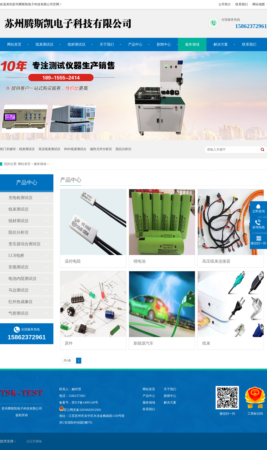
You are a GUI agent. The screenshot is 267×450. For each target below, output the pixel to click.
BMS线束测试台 (75, 149)
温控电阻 (73, 261)
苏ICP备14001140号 (85, 402)
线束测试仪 (44, 44)
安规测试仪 (18, 267)
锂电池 (140, 261)
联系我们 (241, 4)
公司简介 (224, 4)
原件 (69, 343)
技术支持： (8, 441)
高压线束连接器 (216, 261)
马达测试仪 (18, 290)
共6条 (67, 360)
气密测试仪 (18, 313)
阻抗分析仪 (123, 149)
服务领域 (40, 164)
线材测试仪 (76, 44)
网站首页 (14, 44)
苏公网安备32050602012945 (82, 410)
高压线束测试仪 (49, 149)
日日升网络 (34, 441)
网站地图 (258, 4)
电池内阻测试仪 (22, 278)
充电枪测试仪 (20, 197)
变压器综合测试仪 (24, 244)
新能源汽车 (144, 343)
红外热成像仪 (20, 301)
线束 (206, 343)
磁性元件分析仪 (101, 149)
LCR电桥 (16, 255)
